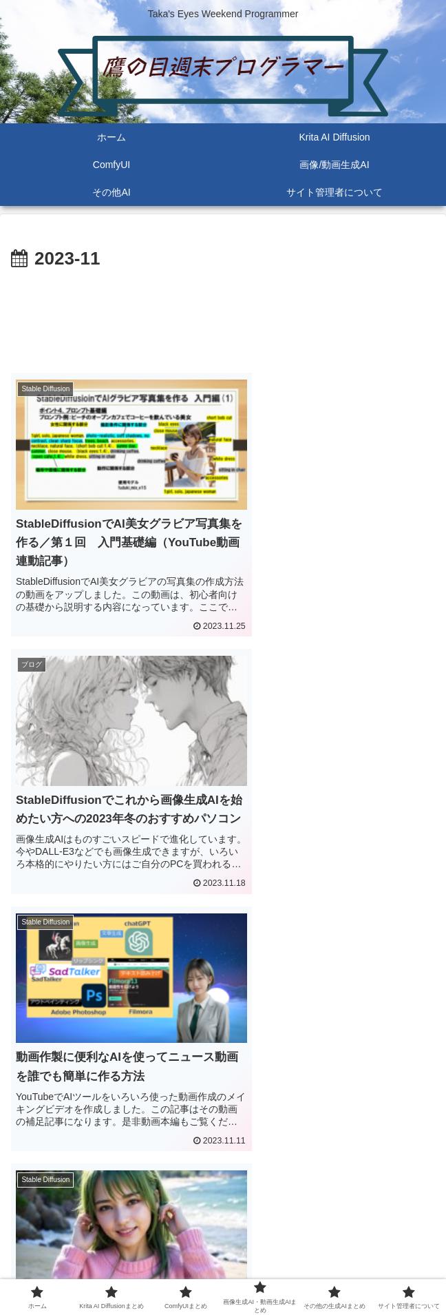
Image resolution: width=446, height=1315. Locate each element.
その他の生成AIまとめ (222, 1270)
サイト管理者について (368, 1270)
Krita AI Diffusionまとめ (223, 1250)
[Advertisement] (223, 316)
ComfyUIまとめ (367, 1250)
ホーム (77, 1250)
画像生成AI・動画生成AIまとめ (78, 1270)
